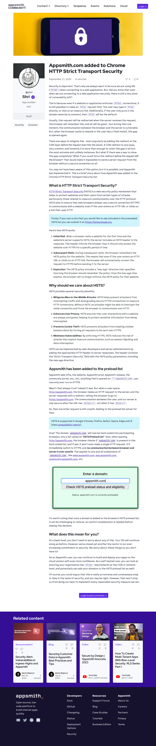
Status (71, 718)
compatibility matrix (69, 425)
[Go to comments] (135, 79)
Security (71, 734)
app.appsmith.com (106, 455)
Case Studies (100, 712)
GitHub (71, 706)
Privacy (122, 718)
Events (95, 6)
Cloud (123, 6)
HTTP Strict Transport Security (66, 191)
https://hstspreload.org (98, 222)
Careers (122, 706)
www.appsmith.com (83, 455)
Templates (79, 6)
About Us (123, 701)
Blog (95, 706)
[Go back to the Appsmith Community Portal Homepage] (17, 6)
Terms (121, 724)
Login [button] (142, 6)
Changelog (73, 712)
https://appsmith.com (61, 399)
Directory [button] (60, 6)
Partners (123, 712)
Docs (70, 701)
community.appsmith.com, (63, 459)
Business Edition (101, 724)
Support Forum (101, 701)
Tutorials (97, 718)
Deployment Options (74, 726)
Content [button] (42, 6)
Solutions (110, 6)
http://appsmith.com (60, 392)
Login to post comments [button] (93, 595)
